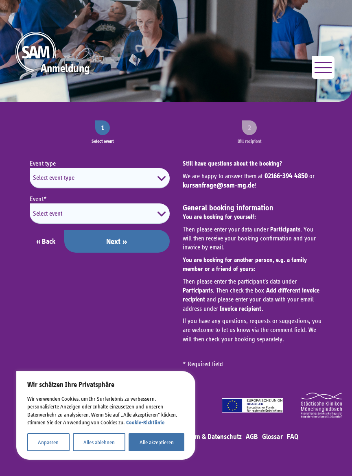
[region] (105, 415)
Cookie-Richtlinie (145, 422)
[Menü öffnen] (323, 67)
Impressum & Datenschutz (205, 436)
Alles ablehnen (99, 442)
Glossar (272, 436)
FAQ (292, 436)
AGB (252, 436)
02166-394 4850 (286, 176)
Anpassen (48, 442)
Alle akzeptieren (157, 442)
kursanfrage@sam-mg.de (219, 185)
